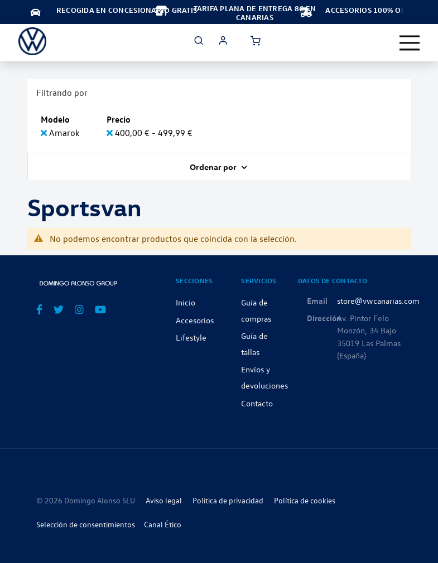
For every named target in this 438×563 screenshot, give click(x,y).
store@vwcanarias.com (378, 300)
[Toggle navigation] (409, 43)
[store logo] (32, 41)
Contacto (257, 403)
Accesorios (195, 320)
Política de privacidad (227, 500)
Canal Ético (162, 524)
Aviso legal (164, 500)
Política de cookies (304, 500)
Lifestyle (191, 337)
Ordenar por (214, 167)
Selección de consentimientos (85, 524)
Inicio (185, 302)
